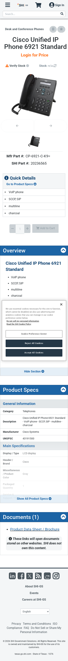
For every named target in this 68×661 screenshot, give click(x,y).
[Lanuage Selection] (35, 611)
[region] (34, 330)
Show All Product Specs (34, 498)
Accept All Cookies (33, 352)
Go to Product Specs (21, 184)
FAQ (26, 628)
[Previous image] (17, 126)
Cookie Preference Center (34, 334)
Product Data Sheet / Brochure (34, 529)
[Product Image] (34, 141)
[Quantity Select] (20, 229)
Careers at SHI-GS (34, 599)
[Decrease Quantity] (12, 228)
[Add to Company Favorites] (53, 29)
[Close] (61, 304)
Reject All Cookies (34, 343)
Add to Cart (45, 228)
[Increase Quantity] (27, 228)
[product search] (34, 14)
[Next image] (50, 126)
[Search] (61, 14)
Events (34, 593)
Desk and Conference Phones (24, 29)
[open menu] (8, 5)
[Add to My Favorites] (61, 29)
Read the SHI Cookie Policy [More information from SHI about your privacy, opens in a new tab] (19, 324)
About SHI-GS (34, 586)
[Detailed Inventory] (48, 66)
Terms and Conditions (37, 623)
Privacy (16, 623)
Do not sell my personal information (23, 321)
